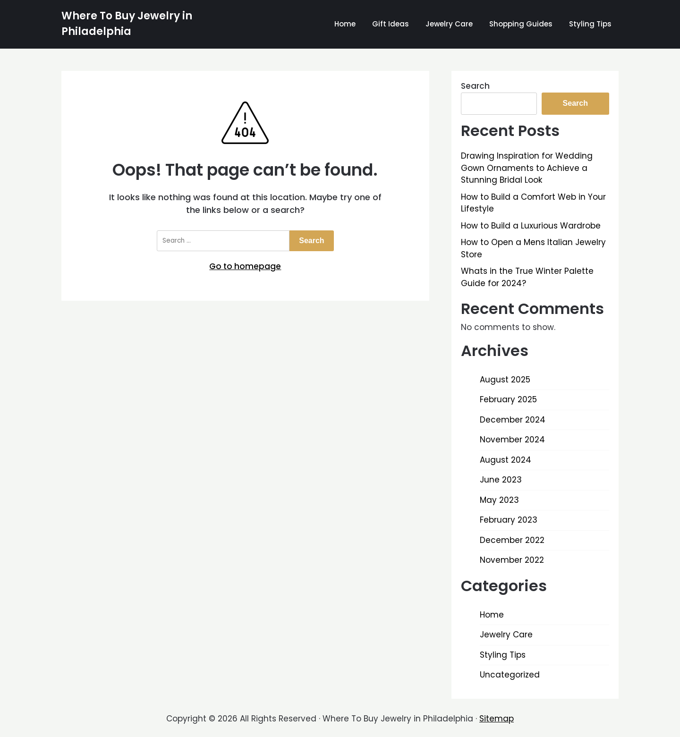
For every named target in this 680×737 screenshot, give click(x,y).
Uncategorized (510, 674)
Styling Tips (590, 24)
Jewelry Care (449, 24)
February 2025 (508, 399)
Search (475, 86)
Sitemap (496, 718)
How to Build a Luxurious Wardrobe (531, 225)
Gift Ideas (390, 24)
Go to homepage (245, 266)
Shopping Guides (520, 24)
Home (345, 24)
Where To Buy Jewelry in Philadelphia (126, 23)
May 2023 (499, 500)
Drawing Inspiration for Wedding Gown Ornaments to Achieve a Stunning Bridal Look (527, 168)
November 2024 (512, 439)
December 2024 (512, 419)
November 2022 (512, 560)
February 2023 (508, 519)
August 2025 (505, 379)
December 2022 (512, 540)
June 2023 (501, 479)
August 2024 (505, 460)
